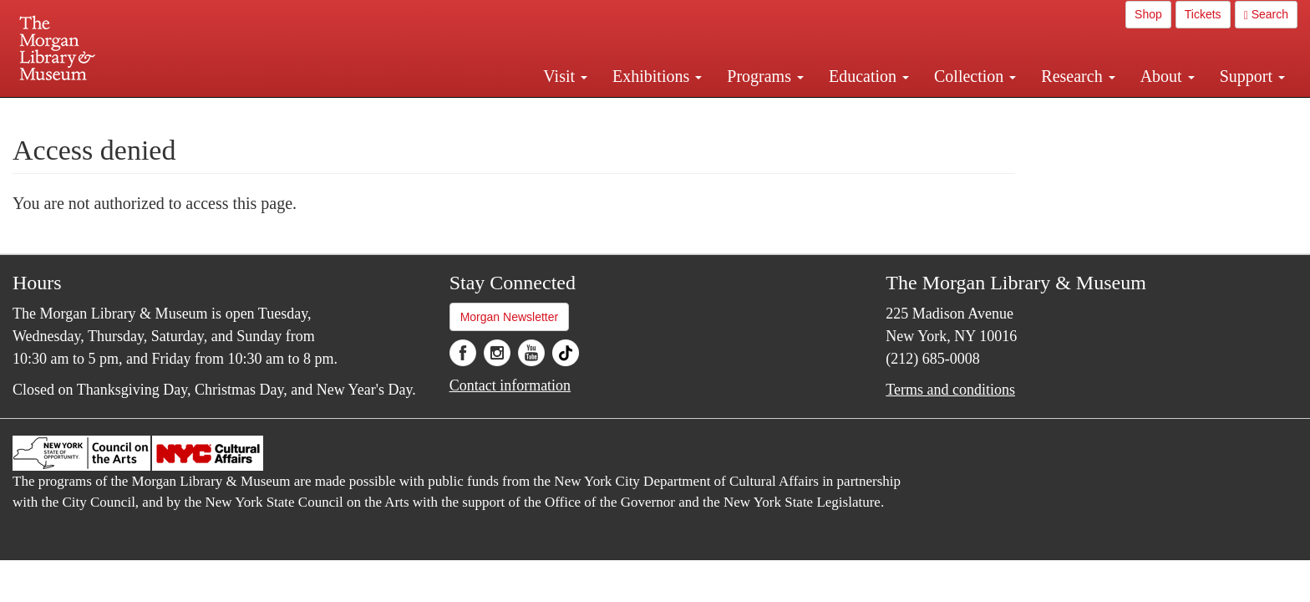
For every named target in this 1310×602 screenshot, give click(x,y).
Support (1252, 76)
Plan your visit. (456, 112)
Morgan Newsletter (509, 317)
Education (869, 76)
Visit (565, 76)
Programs (765, 76)
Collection (975, 76)
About (1167, 76)
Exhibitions (657, 76)
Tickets (1203, 14)
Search (1266, 15)
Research (1078, 76)
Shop (1148, 14)
